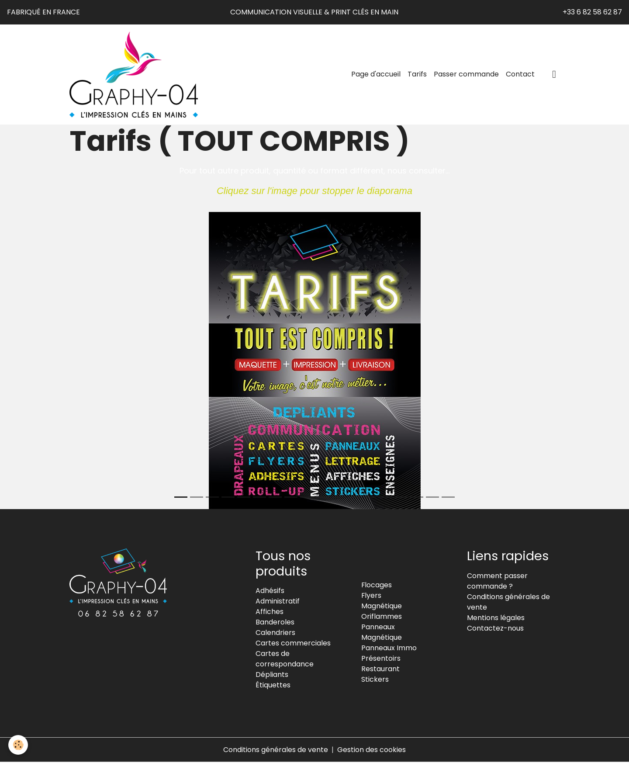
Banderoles (275, 623)
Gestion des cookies (371, 751)
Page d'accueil (376, 74)
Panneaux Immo (389, 649)
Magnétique (381, 607)
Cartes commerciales (293, 644)
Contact (520, 74)
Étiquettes (273, 686)
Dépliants (272, 675)
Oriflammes (381, 617)
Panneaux (378, 628)
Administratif (278, 602)
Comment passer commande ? (497, 581)
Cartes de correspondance (285, 659)
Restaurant (380, 670)
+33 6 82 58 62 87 (592, 12)
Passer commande (466, 74)
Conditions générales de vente (275, 751)
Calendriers (275, 633)
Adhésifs (270, 591)
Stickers (375, 680)
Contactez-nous (495, 629)
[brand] (136, 74)
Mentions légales (496, 618)
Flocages (376, 586)
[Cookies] (18, 745)
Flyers (371, 596)
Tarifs (417, 74)
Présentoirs (381, 659)
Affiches (269, 612)
